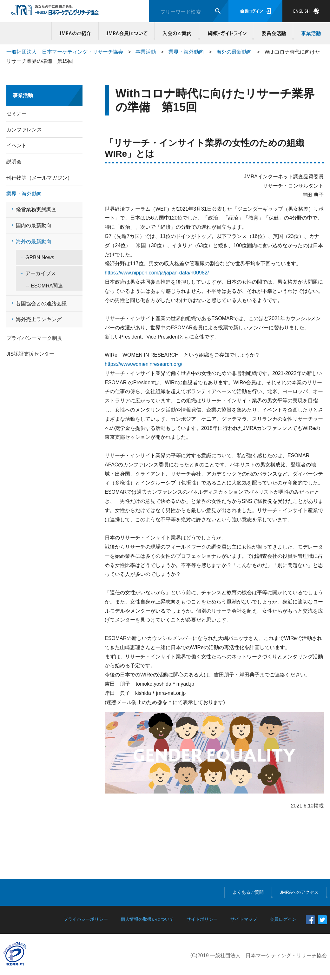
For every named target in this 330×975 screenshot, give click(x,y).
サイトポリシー (202, 919)
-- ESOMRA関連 (39, 285)
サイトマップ (243, 919)
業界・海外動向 (186, 52)
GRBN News (39, 257)
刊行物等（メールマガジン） (39, 178)
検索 (218, 11)
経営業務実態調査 (36, 209)
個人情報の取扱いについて (147, 919)
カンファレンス (24, 129)
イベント (16, 145)
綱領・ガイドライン (226, 33)
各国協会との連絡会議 (41, 303)
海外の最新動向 (234, 52)
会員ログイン (255, 11)
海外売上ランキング (39, 319)
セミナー (16, 113)
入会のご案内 (177, 33)
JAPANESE (306, 11)
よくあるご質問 (248, 892)
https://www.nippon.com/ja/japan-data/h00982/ (157, 272)
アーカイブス (40, 273)
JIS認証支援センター (30, 354)
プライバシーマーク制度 (34, 338)
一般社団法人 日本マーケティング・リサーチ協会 (64, 52)
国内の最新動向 (33, 225)
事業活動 (310, 33)
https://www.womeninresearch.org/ (143, 364)
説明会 (14, 161)
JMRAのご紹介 (75, 33)
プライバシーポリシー (85, 919)
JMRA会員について (126, 33)
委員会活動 (273, 33)
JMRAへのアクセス (299, 892)
